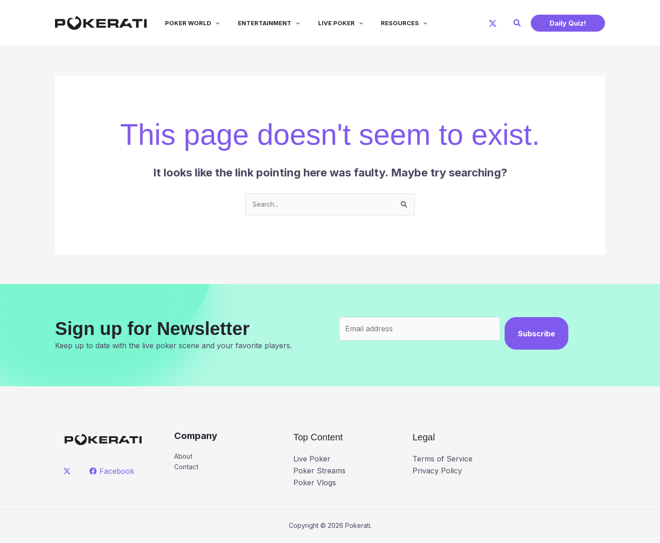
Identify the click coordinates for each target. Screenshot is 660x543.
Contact (187, 469)
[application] (206, 23)
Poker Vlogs (314, 483)
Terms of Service (442, 460)
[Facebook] (113, 472)
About (185, 458)
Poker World (183, 23)
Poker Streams (319, 472)
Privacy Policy (437, 472)
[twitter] (68, 472)
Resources (384, 23)
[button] (517, 23)
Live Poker (324, 23)
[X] (493, 23)
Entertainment (256, 23)
